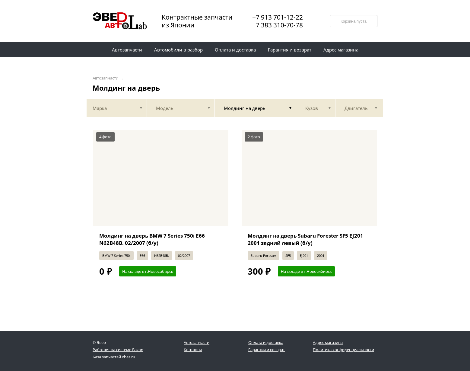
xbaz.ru (128, 357)
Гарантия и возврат (266, 349)
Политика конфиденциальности (343, 349)
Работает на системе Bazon (118, 349)
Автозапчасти (105, 78)
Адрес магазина (328, 342)
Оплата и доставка (265, 342)
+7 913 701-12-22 (277, 17)
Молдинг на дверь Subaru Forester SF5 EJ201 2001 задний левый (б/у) (305, 239)
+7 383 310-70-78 (277, 25)
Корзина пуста (354, 21)
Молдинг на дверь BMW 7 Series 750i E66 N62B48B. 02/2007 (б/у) (152, 239)
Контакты (193, 349)
